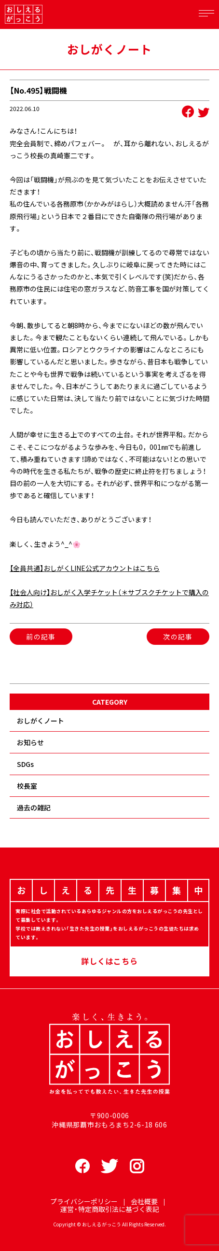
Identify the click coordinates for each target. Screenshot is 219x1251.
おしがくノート (40, 720)
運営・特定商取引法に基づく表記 (109, 1209)
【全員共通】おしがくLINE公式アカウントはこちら (85, 568)
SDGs (25, 764)
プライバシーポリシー (84, 1201)
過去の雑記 (34, 807)
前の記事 (41, 636)
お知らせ (30, 742)
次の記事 (178, 636)
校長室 (27, 786)
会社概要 (144, 1201)
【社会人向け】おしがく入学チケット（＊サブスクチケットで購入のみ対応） (109, 598)
